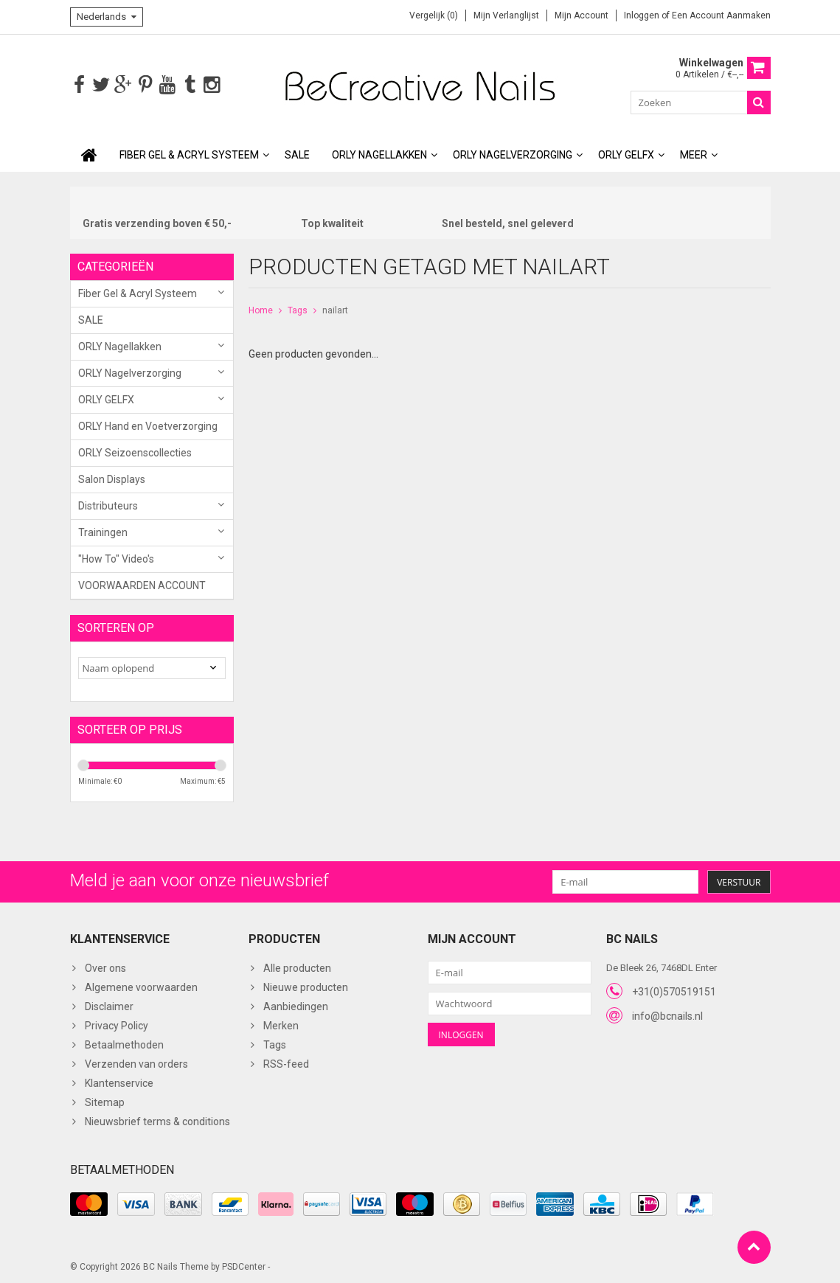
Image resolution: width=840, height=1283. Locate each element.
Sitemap (105, 1101)
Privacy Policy (116, 1024)
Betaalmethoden (124, 1043)
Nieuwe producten (305, 986)
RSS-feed (286, 1062)
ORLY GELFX (626, 153)
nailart (335, 309)
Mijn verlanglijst (506, 15)
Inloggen (643, 15)
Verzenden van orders (136, 1062)
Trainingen (103, 531)
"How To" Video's (116, 557)
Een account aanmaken (721, 15)
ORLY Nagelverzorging (512, 153)
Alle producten (297, 967)
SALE (297, 153)
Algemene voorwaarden (141, 986)
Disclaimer (109, 1005)
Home (261, 309)
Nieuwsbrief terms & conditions (157, 1120)
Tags (298, 309)
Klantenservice (119, 1082)
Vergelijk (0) (433, 15)
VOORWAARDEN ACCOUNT (142, 584)
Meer (693, 153)
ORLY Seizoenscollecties (135, 451)
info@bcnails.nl (667, 1015)
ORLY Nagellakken (379, 153)
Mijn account (581, 15)
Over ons (105, 967)
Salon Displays (111, 478)
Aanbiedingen (295, 1005)
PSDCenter (243, 1265)
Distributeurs (108, 504)
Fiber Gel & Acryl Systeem (189, 153)
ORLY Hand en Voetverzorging (148, 425)
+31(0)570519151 (674, 990)
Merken (281, 1024)
